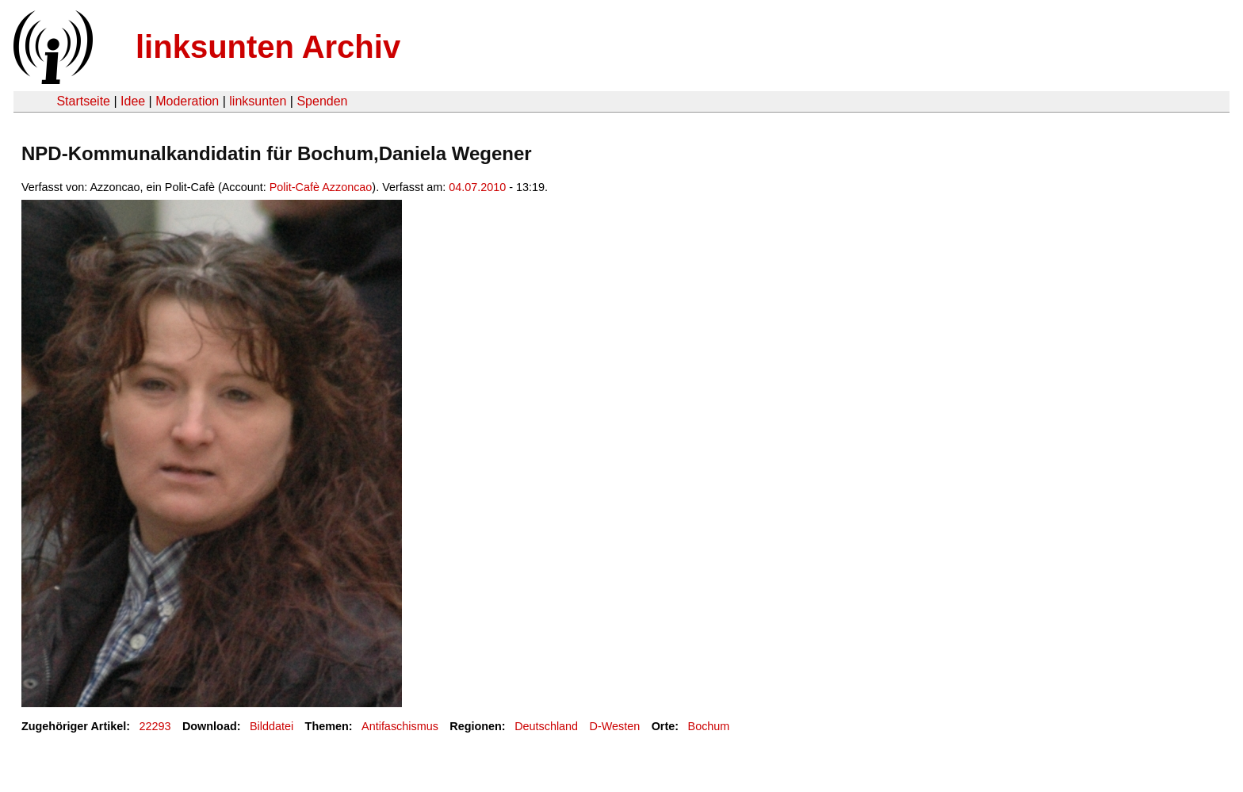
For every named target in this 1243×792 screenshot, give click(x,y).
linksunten (257, 101)
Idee (132, 101)
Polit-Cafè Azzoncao (321, 187)
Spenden (321, 101)
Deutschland (546, 726)
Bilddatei (271, 726)
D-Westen (615, 726)
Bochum (709, 726)
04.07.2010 (477, 187)
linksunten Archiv (268, 46)
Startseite (83, 101)
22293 (155, 726)
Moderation (187, 101)
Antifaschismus (399, 726)
